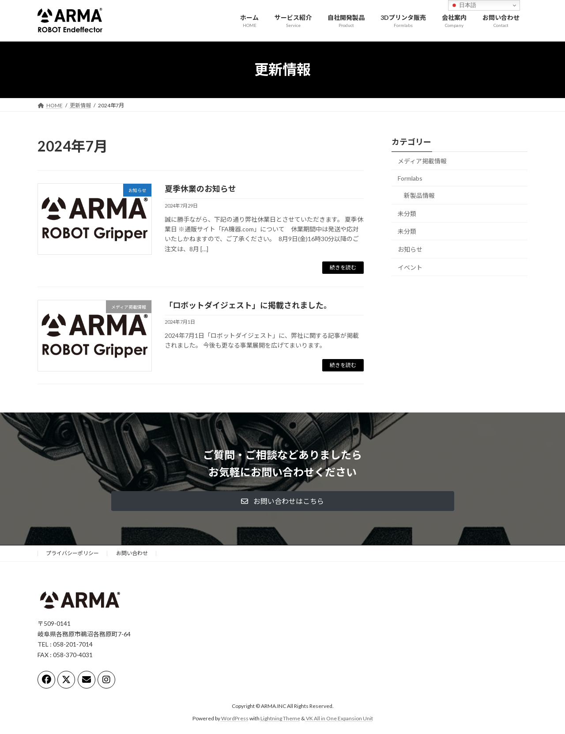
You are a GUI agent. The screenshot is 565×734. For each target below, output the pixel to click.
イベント (410, 267)
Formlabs (410, 178)
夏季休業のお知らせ (200, 188)
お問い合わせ (132, 553)
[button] (282, 501)
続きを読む (343, 267)
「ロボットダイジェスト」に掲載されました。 (248, 305)
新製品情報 (419, 195)
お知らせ (410, 249)
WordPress (235, 718)
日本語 (464, 5)
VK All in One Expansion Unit (339, 718)
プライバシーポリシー (72, 553)
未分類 (407, 213)
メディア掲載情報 (422, 161)
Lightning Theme (280, 718)
